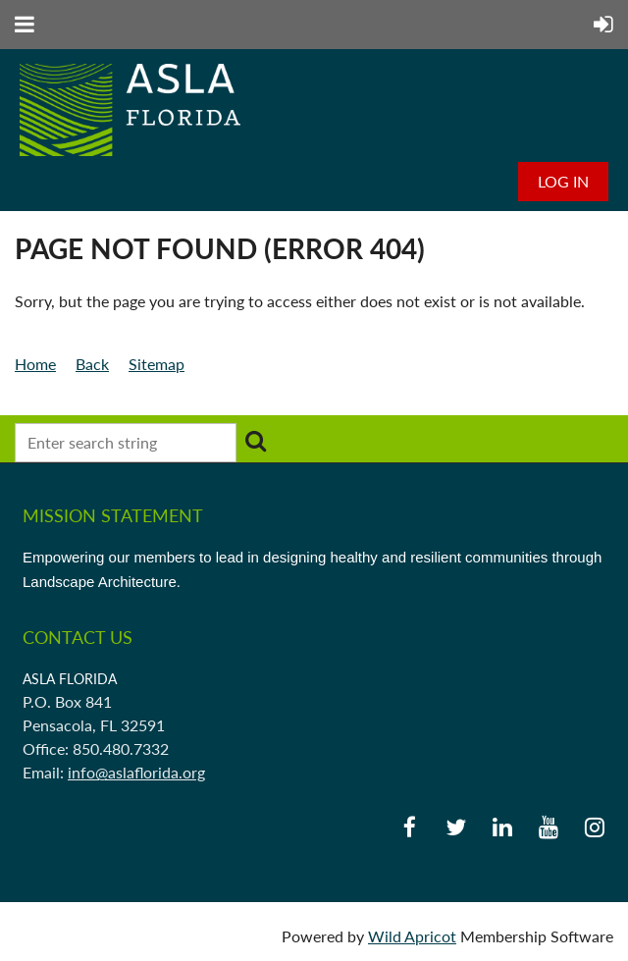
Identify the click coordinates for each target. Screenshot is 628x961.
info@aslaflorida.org (136, 772)
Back (92, 363)
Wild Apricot (412, 936)
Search (255, 440)
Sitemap (156, 363)
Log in (563, 181)
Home (35, 363)
